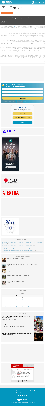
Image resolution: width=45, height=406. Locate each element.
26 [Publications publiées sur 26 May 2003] (5, 306)
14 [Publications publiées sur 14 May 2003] (16, 302)
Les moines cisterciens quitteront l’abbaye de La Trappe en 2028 (18, 275)
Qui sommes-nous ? (13, 390)
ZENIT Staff (3, 22)
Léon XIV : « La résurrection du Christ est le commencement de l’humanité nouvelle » (16, 245)
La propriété (19, 390)
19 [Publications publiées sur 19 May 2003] (5, 304)
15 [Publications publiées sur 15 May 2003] (22, 302)
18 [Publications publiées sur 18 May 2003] (39, 302)
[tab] (16, 365)
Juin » (5, 308)
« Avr (3, 308)
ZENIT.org (15, 26)
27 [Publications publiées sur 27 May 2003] (10, 306)
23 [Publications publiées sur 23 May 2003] (28, 304)
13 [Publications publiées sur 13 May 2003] (10, 302)
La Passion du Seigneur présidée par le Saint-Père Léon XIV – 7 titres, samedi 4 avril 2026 (17, 250)
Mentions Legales (32, 390)
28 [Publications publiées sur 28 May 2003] (16, 306)
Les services (25, 390)
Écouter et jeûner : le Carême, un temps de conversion (16, 270)
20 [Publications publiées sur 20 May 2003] (10, 304)
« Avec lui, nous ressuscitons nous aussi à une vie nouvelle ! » (13, 247)
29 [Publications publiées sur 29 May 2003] (22, 306)
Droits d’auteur (19, 392)
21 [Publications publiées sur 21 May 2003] (16, 304)
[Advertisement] (22, 73)
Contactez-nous (26, 392)
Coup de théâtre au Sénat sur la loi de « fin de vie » (15, 281)
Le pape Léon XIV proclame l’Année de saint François (16, 258)
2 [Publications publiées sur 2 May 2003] (28, 297)
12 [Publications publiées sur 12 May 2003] (5, 302)
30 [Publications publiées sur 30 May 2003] (28, 306)
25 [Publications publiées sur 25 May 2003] (39, 304)
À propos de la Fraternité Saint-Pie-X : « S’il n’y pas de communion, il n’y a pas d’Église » (22, 264)
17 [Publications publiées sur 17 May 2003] (34, 302)
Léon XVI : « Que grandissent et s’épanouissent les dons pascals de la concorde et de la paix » (18, 248)
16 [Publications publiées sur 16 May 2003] (28, 302)
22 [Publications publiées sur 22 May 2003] (22, 304)
